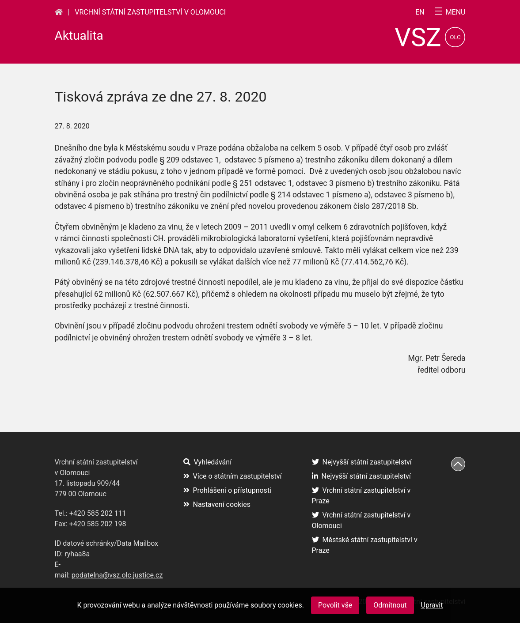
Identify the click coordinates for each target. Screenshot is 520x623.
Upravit (432, 605)
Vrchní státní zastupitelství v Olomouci (150, 12)
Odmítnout (389, 605)
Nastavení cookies (217, 504)
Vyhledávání (207, 462)
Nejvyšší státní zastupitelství (362, 462)
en (420, 12)
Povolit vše (335, 605)
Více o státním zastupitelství (232, 476)
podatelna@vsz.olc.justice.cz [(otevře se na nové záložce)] (117, 575)
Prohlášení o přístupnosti (227, 490)
